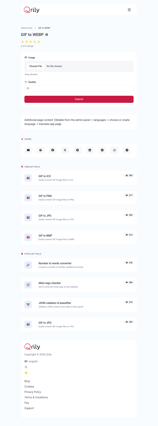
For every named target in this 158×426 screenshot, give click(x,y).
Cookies (29, 386)
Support (29, 408)
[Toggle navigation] (129, 10)
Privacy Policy (32, 392)
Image (29, 57)
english (31, 361)
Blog (27, 381)
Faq (26, 402)
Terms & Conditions (36, 397)
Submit (79, 99)
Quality (30, 82)
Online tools (26, 28)
